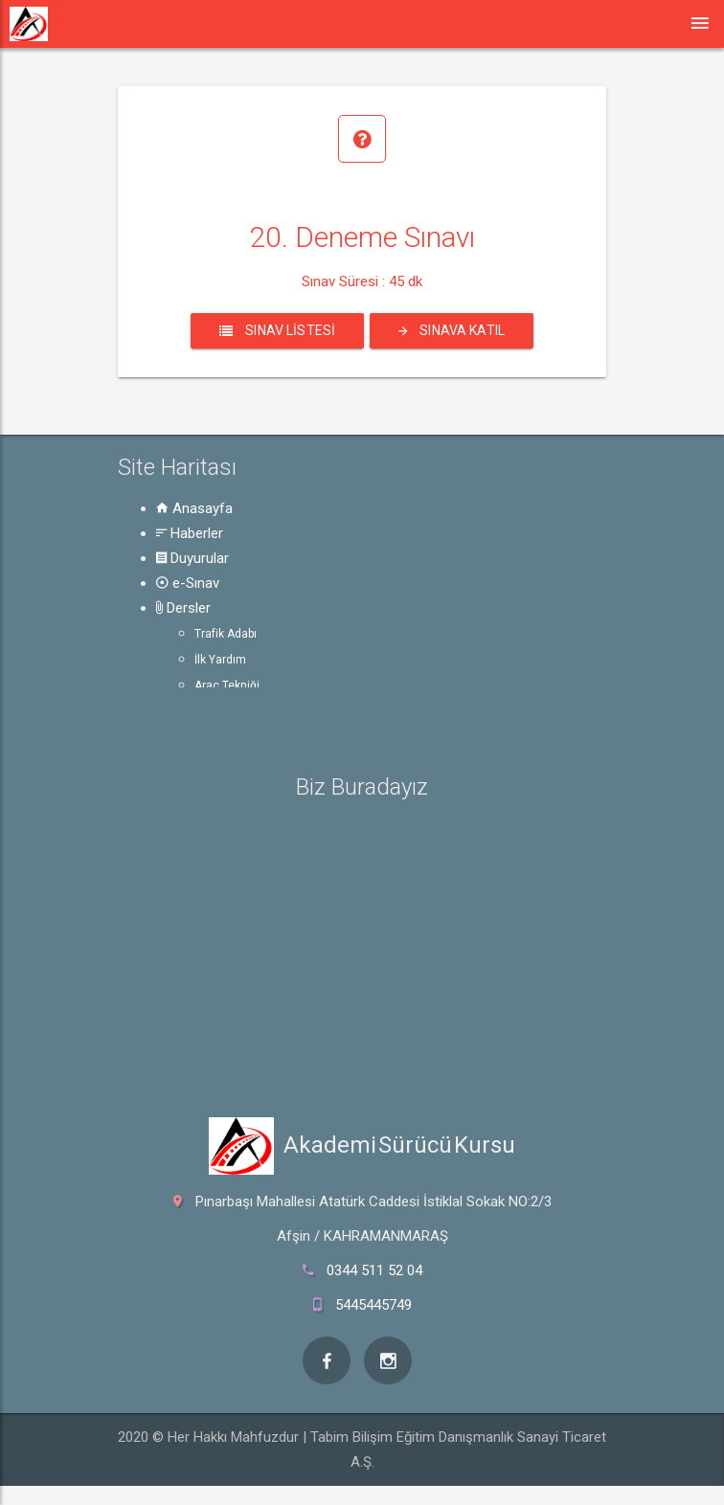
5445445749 (373, 1305)
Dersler (183, 608)
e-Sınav (187, 583)
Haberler (189, 533)
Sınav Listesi (277, 330)
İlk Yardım (220, 659)
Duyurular (192, 558)
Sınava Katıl (451, 330)
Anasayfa (194, 508)
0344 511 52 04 (374, 1270)
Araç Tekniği (227, 685)
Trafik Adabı (225, 633)
